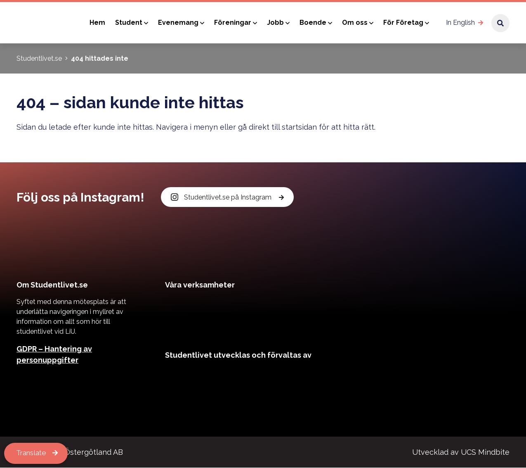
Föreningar (232, 22)
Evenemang (178, 22)
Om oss (355, 22)
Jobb (275, 22)
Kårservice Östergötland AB (74, 452)
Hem (97, 22)
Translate (32, 453)
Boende (313, 22)
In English (460, 22)
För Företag (403, 22)
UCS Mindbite (485, 452)
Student (128, 22)
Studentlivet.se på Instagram (222, 197)
